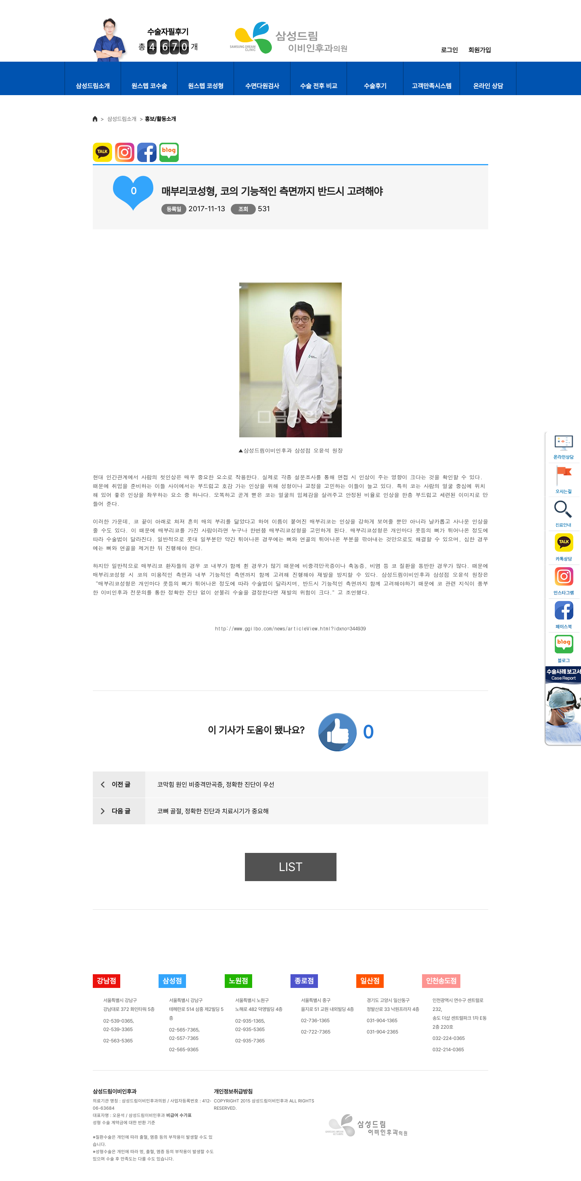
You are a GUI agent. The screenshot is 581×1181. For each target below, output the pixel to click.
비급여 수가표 (179, 1115)
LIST (291, 867)
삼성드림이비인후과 (114, 1091)
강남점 (106, 981)
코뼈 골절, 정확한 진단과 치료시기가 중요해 (213, 811)
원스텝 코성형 (206, 86)
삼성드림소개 (93, 86)
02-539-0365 (118, 1020)
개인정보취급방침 (233, 1091)
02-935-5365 (250, 1029)
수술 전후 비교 (318, 86)
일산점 (370, 981)
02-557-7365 (184, 1038)
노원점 (238, 981)
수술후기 (375, 86)
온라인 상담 (488, 86)
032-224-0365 (449, 1038)
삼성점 (172, 981)
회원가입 (479, 50)
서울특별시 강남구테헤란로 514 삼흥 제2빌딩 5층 (196, 1009)
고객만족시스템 (431, 86)
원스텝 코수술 (149, 86)
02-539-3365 (118, 1029)
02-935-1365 (249, 1020)
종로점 (304, 981)
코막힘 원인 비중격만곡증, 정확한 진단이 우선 (215, 784)
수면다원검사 (262, 86)
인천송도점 (441, 981)
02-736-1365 (315, 1020)
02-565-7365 (184, 1029)
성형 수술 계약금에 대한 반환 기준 (124, 1122)
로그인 (449, 50)
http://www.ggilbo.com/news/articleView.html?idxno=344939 (290, 628)
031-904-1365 (382, 1020)
